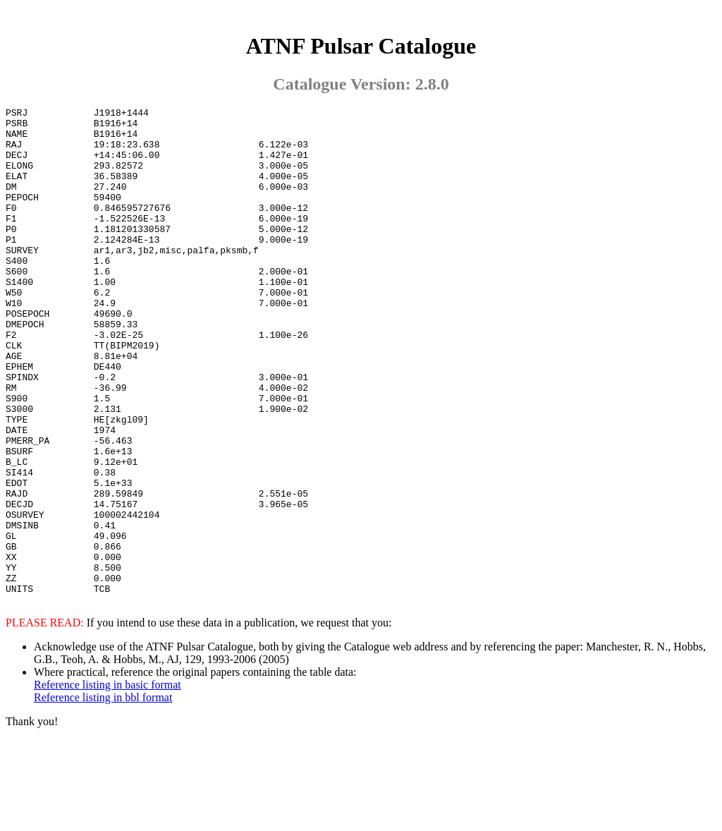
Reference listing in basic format (107, 782)
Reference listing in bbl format (103, 795)
